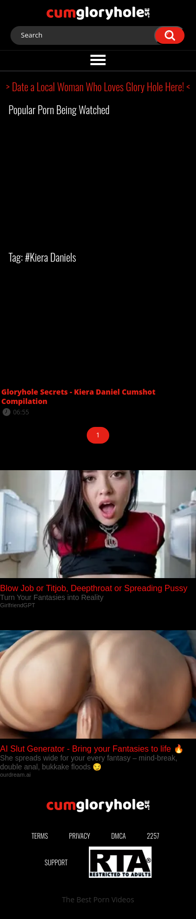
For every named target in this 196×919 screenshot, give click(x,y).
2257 (153, 835)
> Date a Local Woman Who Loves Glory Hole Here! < (98, 86)
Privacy (79, 835)
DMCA (118, 835)
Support (55, 862)
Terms (39, 835)
